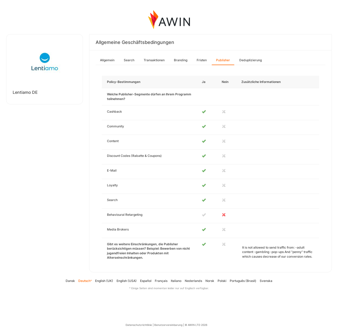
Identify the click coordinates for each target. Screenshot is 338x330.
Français (161, 281)
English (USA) (127, 281)
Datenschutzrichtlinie (139, 324)
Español (145, 281)
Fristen (202, 60)
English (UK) (104, 281)
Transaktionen (154, 60)
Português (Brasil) (243, 281)
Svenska (266, 281)
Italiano (176, 281)
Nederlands (193, 281)
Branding (180, 60)
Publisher (223, 60)
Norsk (209, 281)
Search (129, 60)
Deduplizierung (250, 60)
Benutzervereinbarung (168, 324)
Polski (222, 281)
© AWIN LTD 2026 (196, 324)
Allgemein (107, 60)
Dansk (70, 281)
